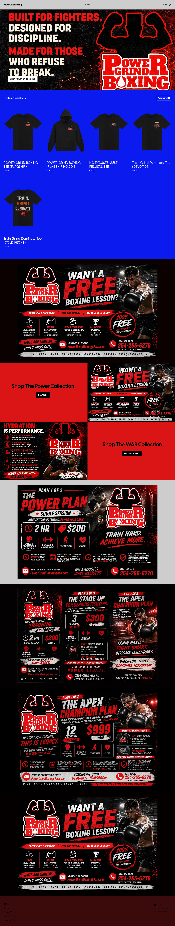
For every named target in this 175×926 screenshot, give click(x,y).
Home (87, 5)
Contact (7, 908)
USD (164, 5)
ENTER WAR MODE (132, 453)
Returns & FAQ (10, 920)
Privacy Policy (9, 916)
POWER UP (43, 395)
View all (164, 98)
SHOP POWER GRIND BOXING (22, 79)
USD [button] (6, 904)
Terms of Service (10, 912)
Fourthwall (165, 911)
